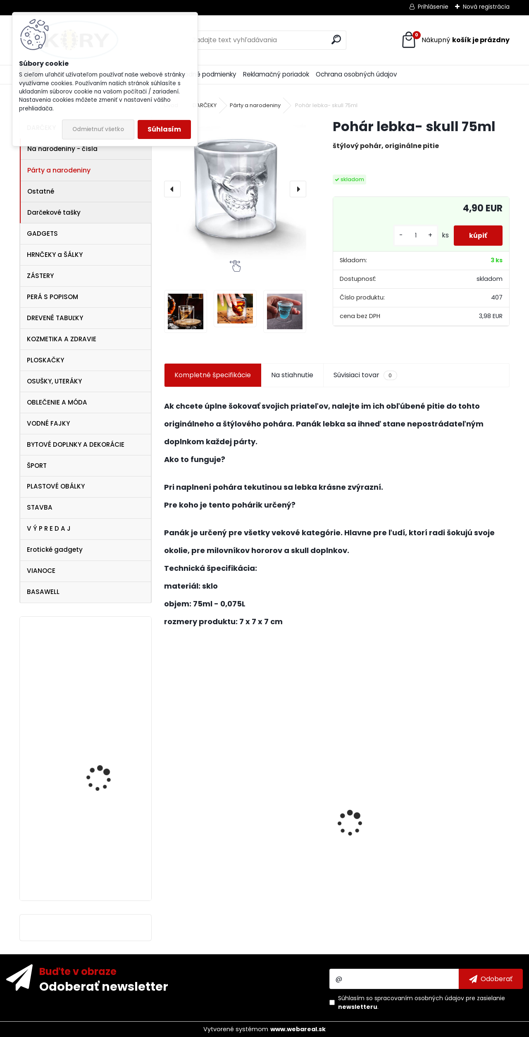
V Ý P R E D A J (49, 528)
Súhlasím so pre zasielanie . (421, 1002)
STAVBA (39, 507)
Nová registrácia (486, 6)
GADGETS (42, 233)
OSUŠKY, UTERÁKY (54, 381)
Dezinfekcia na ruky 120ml (211, 852)
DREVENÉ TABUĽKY (55, 318)
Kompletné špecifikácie (212, 375)
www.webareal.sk (298, 1029)
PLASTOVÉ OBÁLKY (56, 486)
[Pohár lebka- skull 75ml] (235, 189)
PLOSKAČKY (45, 360)
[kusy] (413, 235)
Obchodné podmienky (202, 74)
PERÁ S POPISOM (52, 296)
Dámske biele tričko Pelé (109, 803)
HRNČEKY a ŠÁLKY (55, 254)
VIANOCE (41, 570)
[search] (336, 39)
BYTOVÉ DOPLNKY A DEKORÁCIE (75, 444)
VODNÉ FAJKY (48, 423)
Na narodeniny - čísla (62, 148)
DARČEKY (205, 105)
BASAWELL (43, 591)
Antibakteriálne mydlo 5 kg (331, 869)
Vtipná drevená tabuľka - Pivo (453, 853)
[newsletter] (490, 978)
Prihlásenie (433, 6)
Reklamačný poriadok (276, 74)
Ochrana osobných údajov (356, 74)
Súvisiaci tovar (365, 375)
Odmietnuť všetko (98, 129)
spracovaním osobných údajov (419, 998)
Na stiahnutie (292, 375)
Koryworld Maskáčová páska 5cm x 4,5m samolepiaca (106, 711)
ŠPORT (37, 465)
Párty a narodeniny (59, 170)
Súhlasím (164, 129)
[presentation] (172, 189)
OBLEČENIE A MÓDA (57, 402)
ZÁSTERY (40, 275)
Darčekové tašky (54, 212)
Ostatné (40, 191)
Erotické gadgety (55, 549)
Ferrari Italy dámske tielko (103, 868)
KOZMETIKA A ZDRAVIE (61, 339)
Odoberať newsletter (103, 986)
